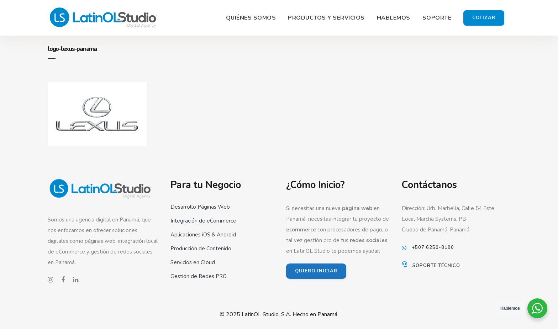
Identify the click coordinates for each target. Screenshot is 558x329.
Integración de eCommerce (203, 220)
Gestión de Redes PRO (198, 276)
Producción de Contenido (200, 248)
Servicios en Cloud (192, 262)
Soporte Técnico (436, 265)
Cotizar (483, 18)
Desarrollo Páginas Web (200, 206)
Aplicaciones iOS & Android (203, 234)
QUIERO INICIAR (316, 271)
